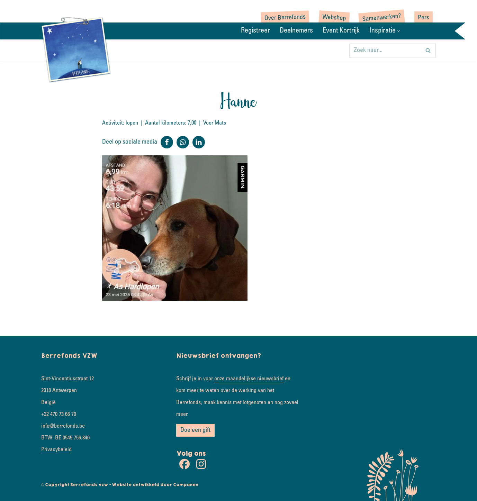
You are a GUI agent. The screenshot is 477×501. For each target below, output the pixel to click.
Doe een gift (195, 430)
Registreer (255, 31)
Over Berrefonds (285, 18)
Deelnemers (296, 31)
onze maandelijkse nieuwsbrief (249, 379)
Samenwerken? (381, 18)
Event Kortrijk (341, 31)
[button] (398, 31)
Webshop (334, 18)
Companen (185, 485)
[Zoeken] (384, 50)
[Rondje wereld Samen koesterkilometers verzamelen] (75, 49)
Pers (423, 18)
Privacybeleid (56, 450)
